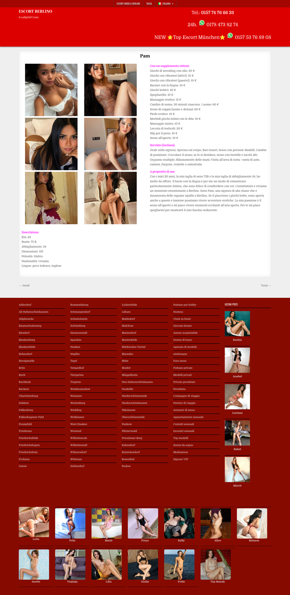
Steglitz (75, 353)
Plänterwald (129, 430)
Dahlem (24, 402)
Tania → (266, 285)
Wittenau (76, 459)
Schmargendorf (80, 311)
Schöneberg (77, 325)
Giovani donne (182, 325)
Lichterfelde (129, 304)
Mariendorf (129, 332)
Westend (75, 430)
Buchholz (25, 381)
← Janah (24, 285)
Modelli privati (182, 374)
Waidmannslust (80, 389)
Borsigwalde (27, 360)
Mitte (125, 360)
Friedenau (25, 430)
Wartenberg (77, 402)
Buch (22, 374)
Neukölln (127, 389)
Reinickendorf (131, 452)
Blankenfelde (27, 346)
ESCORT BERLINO (35, 11)
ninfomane (180, 353)
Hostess (178, 311)
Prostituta (179, 389)
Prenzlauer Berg (132, 438)
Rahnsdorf (128, 445)
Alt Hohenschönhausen (33, 311)
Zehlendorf (77, 466)
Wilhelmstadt (78, 445)
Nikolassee (129, 410)
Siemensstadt (78, 332)
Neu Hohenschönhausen (137, 381)
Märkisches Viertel (133, 346)
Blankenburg (27, 339)
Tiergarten (77, 374)
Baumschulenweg (30, 325)
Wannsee (76, 395)
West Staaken (78, 424)
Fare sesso (180, 360)
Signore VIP (180, 459)
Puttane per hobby (184, 304)
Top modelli (180, 438)
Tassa (149, 3)
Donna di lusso (182, 339)
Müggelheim (130, 374)
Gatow (23, 466)
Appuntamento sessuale (188, 417)
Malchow (127, 325)
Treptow (75, 381)
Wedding (76, 410)
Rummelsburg (79, 304)
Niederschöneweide (134, 395)
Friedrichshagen (29, 445)
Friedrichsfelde (28, 438)
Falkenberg (26, 410)
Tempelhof (77, 367)
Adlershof (25, 304)
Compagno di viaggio (186, 395)
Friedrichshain (28, 452)
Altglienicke (26, 318)
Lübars (126, 311)
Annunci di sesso (184, 410)
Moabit (126, 367)
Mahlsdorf (128, 318)
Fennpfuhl (25, 424)
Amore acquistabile (185, 332)
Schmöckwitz (78, 318)
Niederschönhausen (134, 402)
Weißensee (77, 417)
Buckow (24, 389)
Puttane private (182, 367)
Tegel (73, 360)
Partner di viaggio (184, 402)
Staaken (75, 346)
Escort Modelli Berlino (128, 3)
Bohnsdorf (25, 353)
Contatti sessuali (183, 424)
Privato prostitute (184, 381)
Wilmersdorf (78, 452)
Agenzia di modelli (185, 346)
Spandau (75, 339)
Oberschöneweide (133, 417)
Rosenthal (128, 459)
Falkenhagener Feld (31, 417)
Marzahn (127, 353)
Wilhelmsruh (78, 438)
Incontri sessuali (183, 430)
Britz (22, 367)
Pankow (127, 424)
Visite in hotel (182, 318)
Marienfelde (129, 339)
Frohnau (24, 459)
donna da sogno (183, 445)
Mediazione (180, 452)
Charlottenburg (28, 395)
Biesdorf (24, 332)
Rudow (126, 466)
